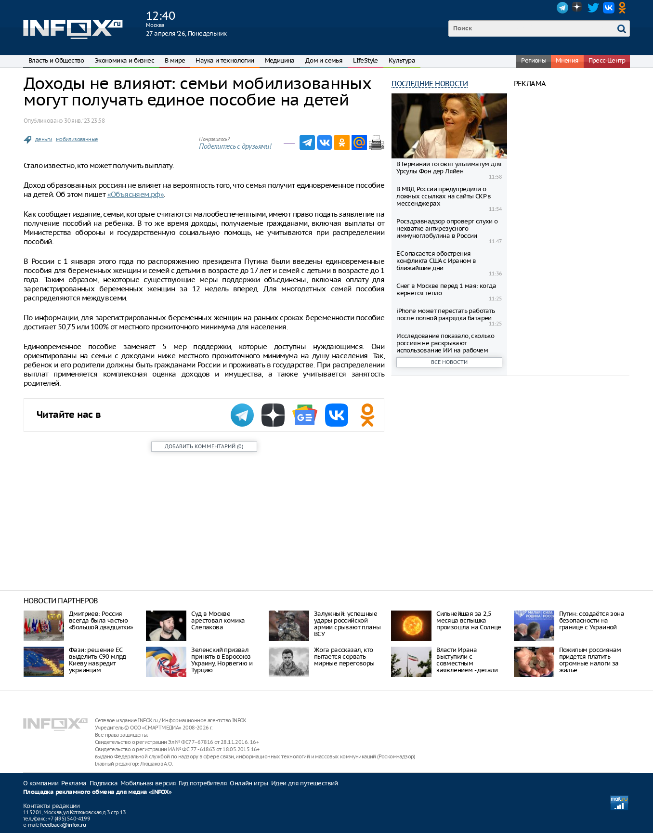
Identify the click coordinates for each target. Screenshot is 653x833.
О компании (40, 783)
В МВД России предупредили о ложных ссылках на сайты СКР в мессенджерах (443, 196)
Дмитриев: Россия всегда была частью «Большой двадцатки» (101, 620)
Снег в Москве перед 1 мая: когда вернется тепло (446, 289)
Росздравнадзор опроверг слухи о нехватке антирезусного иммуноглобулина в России (446, 228)
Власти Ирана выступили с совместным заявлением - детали (467, 660)
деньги (43, 139)
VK (608, 7)
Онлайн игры (249, 783)
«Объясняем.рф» (135, 194)
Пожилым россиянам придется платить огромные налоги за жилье (590, 660)
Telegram (562, 7)
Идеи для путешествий (304, 783)
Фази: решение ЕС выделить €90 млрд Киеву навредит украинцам (97, 660)
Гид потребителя (203, 783)
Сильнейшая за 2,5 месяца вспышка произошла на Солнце (468, 620)
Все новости (449, 362)
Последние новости (430, 83)
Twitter (593, 7)
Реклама (74, 783)
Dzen (578, 7)
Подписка (104, 783)
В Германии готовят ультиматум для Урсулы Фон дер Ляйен (448, 167)
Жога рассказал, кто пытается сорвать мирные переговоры (344, 656)
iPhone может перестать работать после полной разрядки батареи (445, 314)
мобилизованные (77, 139)
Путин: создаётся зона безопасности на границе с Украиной (591, 620)
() (204, 446)
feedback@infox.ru (63, 824)
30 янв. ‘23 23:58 (84, 120)
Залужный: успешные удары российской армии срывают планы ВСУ (347, 624)
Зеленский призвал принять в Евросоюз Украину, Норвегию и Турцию (221, 660)
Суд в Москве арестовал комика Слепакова (218, 620)
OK (624, 7)
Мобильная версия (148, 783)
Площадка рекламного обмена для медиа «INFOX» (97, 792)
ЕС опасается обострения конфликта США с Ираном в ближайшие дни (436, 260)
